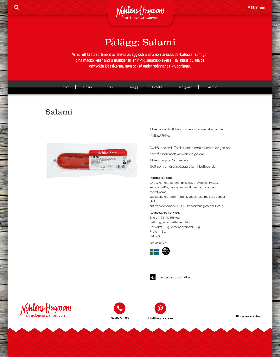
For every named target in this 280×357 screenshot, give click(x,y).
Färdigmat (184, 87)
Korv (109, 87)
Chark (87, 87)
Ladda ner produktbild (170, 277)
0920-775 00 (120, 318)
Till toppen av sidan (248, 316)
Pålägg (121, 42)
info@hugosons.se (160, 318)
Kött (65, 87)
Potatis (157, 87)
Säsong (211, 87)
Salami (159, 42)
